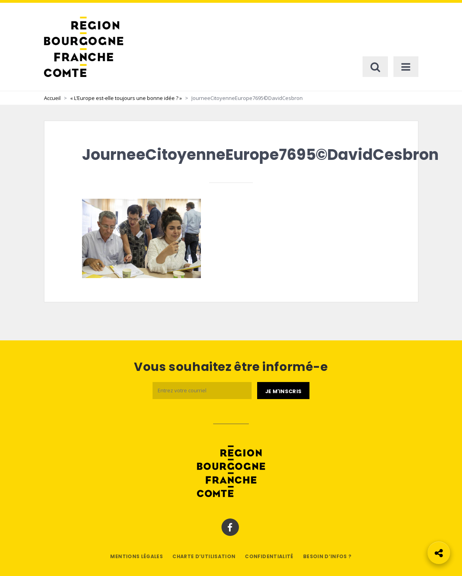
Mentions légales (136, 556)
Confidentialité (269, 556)
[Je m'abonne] (283, 390)
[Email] (202, 390)
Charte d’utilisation (203, 556)
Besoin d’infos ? (327, 556)
